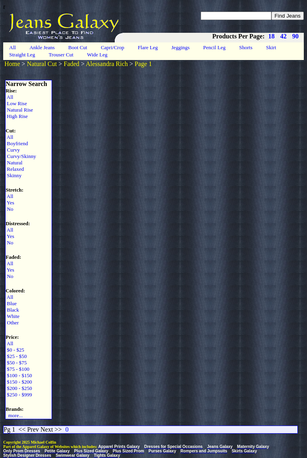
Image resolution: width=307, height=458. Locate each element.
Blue (11, 303)
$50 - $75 (16, 363)
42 (283, 36)
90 (295, 36)
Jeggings (180, 47)
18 (271, 36)
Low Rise (16, 103)
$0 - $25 (15, 350)
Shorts (245, 47)
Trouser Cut (61, 55)
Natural (14, 163)
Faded (71, 63)
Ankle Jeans (42, 47)
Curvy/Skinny (21, 156)
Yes (10, 203)
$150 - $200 (19, 382)
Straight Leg (22, 55)
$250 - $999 (19, 395)
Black (12, 310)
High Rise (17, 116)
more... (14, 415)
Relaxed (15, 169)
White (13, 316)
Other (12, 323)
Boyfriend (17, 143)
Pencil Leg (214, 47)
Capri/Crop (112, 47)
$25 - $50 (16, 356)
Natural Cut (42, 63)
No (9, 209)
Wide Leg (97, 55)
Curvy (13, 150)
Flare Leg (148, 47)
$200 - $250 (19, 388)
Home (12, 63)
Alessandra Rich (107, 63)
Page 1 (143, 63)
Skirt (271, 47)
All (12, 47)
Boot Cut (77, 47)
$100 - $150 (19, 375)
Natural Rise (19, 110)
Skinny (14, 175)
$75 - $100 (18, 369)
